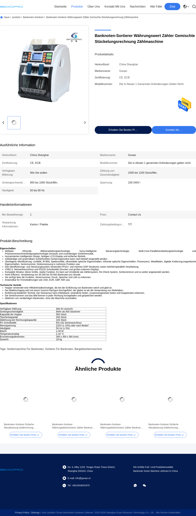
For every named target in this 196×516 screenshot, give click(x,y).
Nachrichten (138, 6)
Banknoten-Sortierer (33, 17)
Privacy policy (22, 512)
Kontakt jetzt (173, 129)
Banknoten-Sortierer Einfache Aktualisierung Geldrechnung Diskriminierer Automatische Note (21, 426)
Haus (6, 17)
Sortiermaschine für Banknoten (25, 349)
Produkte (77, 6)
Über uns (94, 6)
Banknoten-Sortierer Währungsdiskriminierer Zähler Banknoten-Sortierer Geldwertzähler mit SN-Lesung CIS (74, 426)
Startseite (60, 6)
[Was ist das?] (137, 485)
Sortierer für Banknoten (59, 349)
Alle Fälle (156, 6)
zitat (172, 6)
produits (16, 17)
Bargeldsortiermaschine (88, 349)
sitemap (35, 512)
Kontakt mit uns (115, 6)
